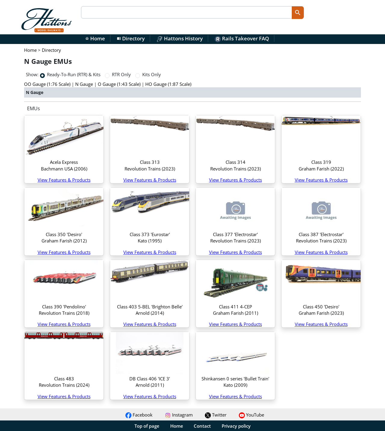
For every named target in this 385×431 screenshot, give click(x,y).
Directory (131, 38)
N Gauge (84, 84)
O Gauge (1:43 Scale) (119, 84)
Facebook (138, 415)
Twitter (215, 415)
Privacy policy (236, 426)
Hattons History (180, 38)
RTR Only (121, 74)
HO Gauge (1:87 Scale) (168, 84)
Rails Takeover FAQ (242, 38)
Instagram (179, 415)
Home (95, 38)
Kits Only (151, 74)
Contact (202, 426)
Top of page (146, 426)
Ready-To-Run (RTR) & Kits (73, 74)
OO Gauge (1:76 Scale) (47, 84)
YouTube (251, 415)
